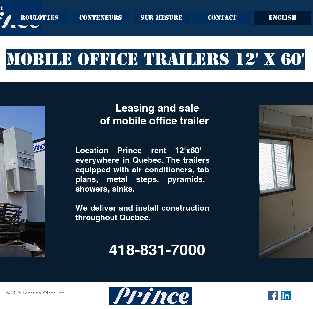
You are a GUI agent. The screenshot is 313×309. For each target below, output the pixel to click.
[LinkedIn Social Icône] (286, 295)
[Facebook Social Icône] (273, 295)
